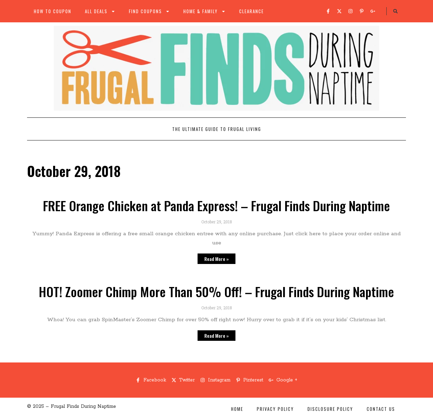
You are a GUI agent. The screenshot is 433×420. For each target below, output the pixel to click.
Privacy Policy (275, 408)
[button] (395, 11)
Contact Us (381, 408)
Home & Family (204, 11)
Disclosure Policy (330, 408)
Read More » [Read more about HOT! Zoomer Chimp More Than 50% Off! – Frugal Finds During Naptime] (216, 335)
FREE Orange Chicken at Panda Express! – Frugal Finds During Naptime (216, 205)
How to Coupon (52, 11)
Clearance (251, 11)
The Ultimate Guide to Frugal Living (216, 129)
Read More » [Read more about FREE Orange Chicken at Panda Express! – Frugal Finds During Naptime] (216, 258)
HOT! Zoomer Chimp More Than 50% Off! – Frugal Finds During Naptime (216, 291)
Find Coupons (149, 11)
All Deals (100, 11)
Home (237, 408)
